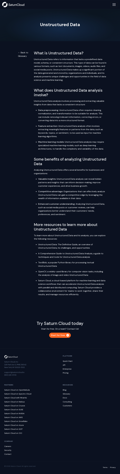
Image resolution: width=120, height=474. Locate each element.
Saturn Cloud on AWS (13, 417)
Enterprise (67, 369)
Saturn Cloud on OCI (13, 433)
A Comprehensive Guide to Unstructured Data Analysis (65, 253)
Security (7, 450)
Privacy (113, 467)
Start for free (60, 335)
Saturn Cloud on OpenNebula (17, 390)
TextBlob (42, 262)
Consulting (67, 402)
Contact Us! (73, 328)
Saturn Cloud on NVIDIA (14, 413)
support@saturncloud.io (14, 372)
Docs (65, 398)
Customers (67, 406)
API (64, 365)
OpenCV (42, 271)
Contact (7, 454)
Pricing (65, 373)
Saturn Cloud (44, 280)
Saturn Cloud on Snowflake (15, 421)
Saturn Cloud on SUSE (13, 409)
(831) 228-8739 (10, 375)
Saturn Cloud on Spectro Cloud (17, 394)
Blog (64, 390)
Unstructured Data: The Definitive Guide (58, 244)
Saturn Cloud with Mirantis (15, 398)
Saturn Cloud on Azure (14, 425)
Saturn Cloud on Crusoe (14, 406)
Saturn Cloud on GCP (13, 429)
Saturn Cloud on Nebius (14, 402)
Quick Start (67, 361)
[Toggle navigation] (114, 4)
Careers (7, 446)
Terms (105, 467)
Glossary (66, 394)
